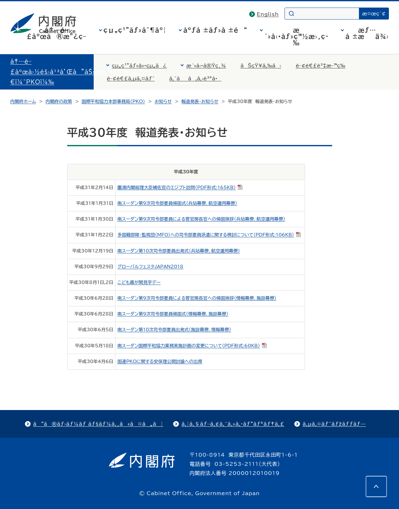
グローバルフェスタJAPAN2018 (150, 266)
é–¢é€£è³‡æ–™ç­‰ (320, 65)
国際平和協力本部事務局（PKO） (113, 101)
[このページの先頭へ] (376, 486)
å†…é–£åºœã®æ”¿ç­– (56, 33)
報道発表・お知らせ (199, 101)
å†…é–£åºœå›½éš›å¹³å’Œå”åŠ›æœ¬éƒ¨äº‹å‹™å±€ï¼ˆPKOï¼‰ (81, 72)
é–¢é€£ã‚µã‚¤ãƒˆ (131, 78)
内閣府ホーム (23, 101)
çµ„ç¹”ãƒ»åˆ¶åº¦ (134, 30)
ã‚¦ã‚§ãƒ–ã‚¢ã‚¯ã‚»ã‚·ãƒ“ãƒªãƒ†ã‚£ (232, 423)
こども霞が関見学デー (139, 282)
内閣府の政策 (58, 101)
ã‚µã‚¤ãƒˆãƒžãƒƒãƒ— (334, 423)
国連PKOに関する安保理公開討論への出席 (159, 361)
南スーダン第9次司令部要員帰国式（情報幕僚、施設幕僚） (172, 314)
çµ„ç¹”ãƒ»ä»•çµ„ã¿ (139, 65)
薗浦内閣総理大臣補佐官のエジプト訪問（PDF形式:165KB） (180, 187)
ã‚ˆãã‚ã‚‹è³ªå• (195, 78)
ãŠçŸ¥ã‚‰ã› (260, 65)
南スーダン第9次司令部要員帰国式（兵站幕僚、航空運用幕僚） (177, 203)
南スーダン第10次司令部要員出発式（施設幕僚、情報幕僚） (174, 329)
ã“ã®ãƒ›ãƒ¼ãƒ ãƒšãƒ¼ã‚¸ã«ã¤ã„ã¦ (98, 423)
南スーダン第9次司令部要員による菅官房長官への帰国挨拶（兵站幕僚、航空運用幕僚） (201, 219)
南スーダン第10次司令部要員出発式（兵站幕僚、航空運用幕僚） (178, 251)
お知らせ (163, 101)
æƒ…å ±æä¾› (367, 33)
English (268, 14)
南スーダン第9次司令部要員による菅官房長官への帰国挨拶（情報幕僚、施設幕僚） (196, 298)
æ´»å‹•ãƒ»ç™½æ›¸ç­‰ (296, 36)
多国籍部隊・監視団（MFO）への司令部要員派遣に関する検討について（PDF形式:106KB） (209, 235)
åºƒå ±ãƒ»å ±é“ (215, 30)
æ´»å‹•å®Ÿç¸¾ (206, 65)
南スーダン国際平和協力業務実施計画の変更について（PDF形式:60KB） (192, 346)
